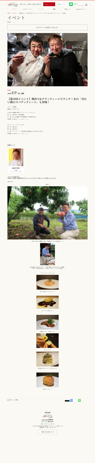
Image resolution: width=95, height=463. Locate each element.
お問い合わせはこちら (47, 432)
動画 (54, 9)
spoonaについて (80, 9)
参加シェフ (68, 9)
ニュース (41, 9)
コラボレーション (27, 9)
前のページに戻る (13, 400)
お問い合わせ (23, 4)
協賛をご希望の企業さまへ (35, 4)
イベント (14, 9)
